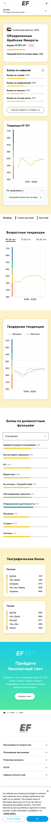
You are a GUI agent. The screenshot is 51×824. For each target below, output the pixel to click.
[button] (4, 3)
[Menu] (45, 11)
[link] (13, 11)
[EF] (25, 3)
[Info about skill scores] (42, 70)
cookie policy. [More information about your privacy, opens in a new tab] (9, 813)
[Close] (48, 791)
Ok (37, 819)
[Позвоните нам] (47, 3)
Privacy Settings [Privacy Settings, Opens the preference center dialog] (14, 819)
